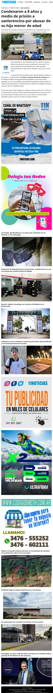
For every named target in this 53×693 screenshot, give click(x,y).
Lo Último (20, 2)
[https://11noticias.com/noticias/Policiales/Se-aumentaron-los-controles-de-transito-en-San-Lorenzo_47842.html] (26, 636)
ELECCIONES (28, 2)
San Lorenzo (25, 8)
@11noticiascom (6, 73)
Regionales (37, 2)
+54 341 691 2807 (41, 689)
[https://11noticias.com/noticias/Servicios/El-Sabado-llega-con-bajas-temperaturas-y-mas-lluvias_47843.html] (26, 604)
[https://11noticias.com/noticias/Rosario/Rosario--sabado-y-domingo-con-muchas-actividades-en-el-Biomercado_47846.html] (26, 321)
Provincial (44, 2)
